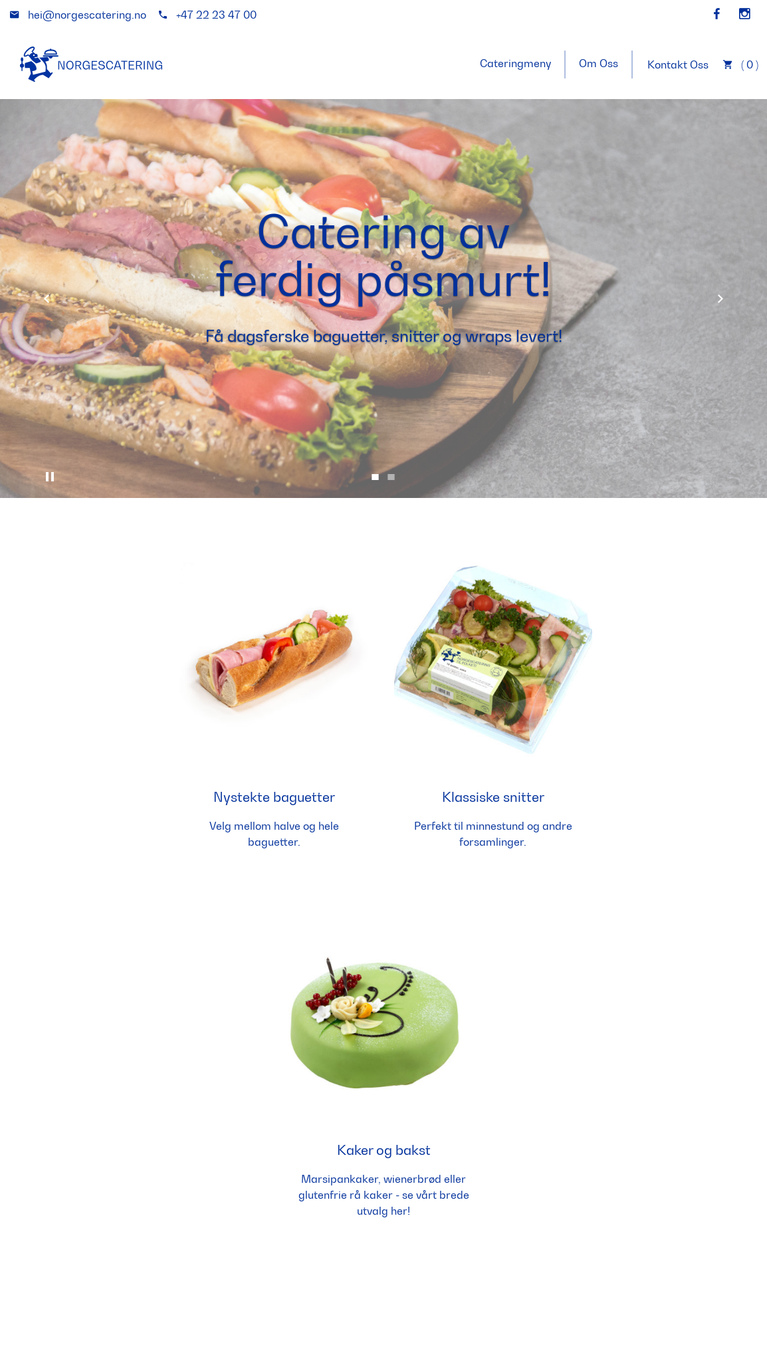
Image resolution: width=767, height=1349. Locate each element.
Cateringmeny (515, 63)
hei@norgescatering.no (266, 1236)
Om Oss (598, 63)
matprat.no (170, 1323)
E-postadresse (435, 1172)
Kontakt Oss (678, 64)
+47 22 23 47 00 (287, 1189)
